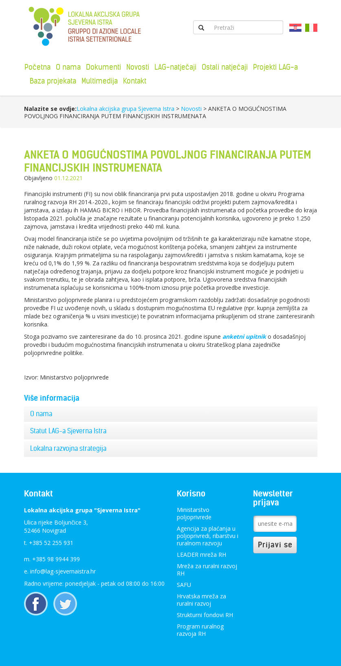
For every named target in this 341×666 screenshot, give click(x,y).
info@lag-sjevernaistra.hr (63, 571)
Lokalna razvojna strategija (68, 448)
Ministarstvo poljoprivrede (194, 513)
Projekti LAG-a (275, 67)
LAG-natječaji (175, 67)
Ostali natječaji (225, 67)
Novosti (137, 67)
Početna (37, 67)
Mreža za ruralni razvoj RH (207, 569)
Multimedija (99, 81)
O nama (68, 67)
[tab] (170, 414)
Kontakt (134, 81)
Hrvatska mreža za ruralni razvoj (201, 599)
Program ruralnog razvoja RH (200, 629)
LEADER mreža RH (201, 554)
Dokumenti (103, 67)
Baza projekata (53, 81)
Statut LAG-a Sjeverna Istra (68, 431)
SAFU (184, 585)
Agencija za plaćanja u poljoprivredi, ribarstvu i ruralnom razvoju (207, 536)
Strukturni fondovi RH (205, 615)
